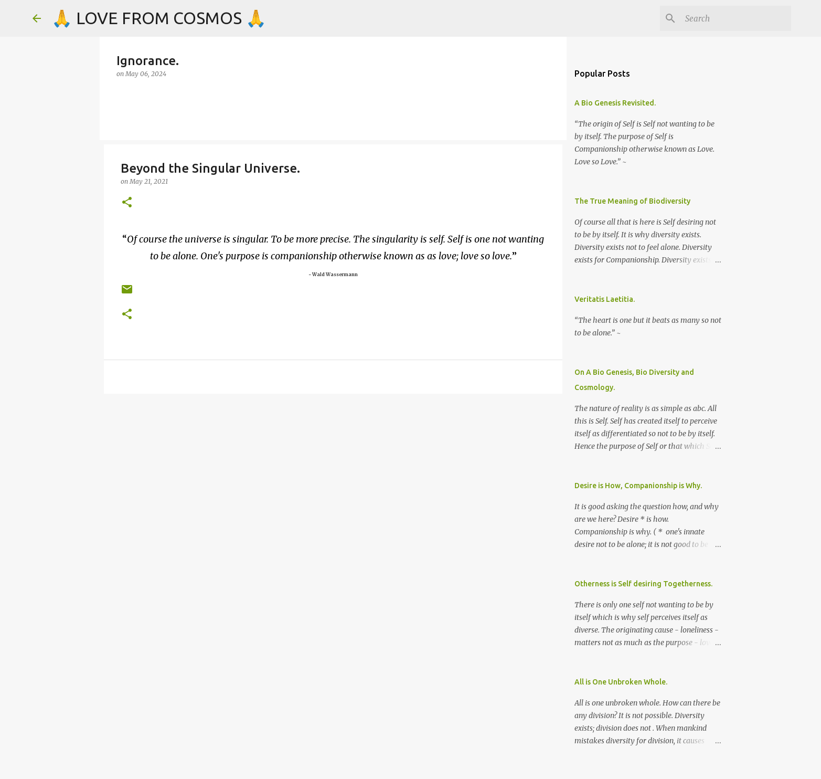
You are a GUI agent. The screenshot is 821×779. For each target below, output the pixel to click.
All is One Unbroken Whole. (620, 682)
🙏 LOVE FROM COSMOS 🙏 (158, 17)
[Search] (736, 18)
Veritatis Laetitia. (604, 299)
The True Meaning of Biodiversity (632, 201)
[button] (127, 203)
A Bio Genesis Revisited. (615, 103)
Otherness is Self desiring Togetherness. (643, 584)
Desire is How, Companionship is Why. (638, 485)
